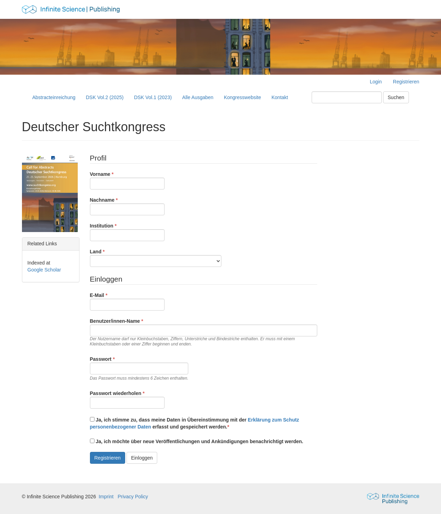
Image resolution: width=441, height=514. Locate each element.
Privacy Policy (132, 496)
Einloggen (142, 458)
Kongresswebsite (242, 97)
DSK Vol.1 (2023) (153, 97)
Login (376, 81)
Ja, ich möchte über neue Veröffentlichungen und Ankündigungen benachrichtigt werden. (196, 441)
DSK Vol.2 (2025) (104, 97)
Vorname (127, 180)
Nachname (127, 205)
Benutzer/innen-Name (204, 332)
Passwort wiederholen (127, 399)
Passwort (139, 368)
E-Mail (127, 301)
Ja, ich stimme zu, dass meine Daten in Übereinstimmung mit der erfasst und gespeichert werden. (194, 423)
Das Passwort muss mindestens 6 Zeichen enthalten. (139, 378)
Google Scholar (44, 270)
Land (155, 257)
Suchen (396, 97)
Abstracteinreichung (54, 97)
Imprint (106, 496)
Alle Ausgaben (198, 97)
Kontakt (280, 97)
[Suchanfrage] (347, 97)
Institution (127, 231)
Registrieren (406, 81)
